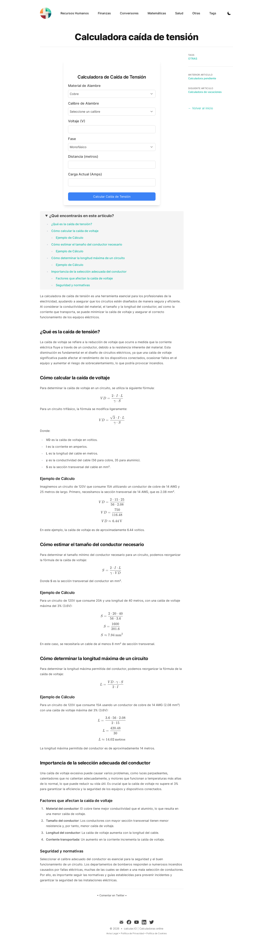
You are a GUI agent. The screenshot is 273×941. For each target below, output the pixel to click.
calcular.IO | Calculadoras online (143, 928)
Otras (196, 13)
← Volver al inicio (200, 108)
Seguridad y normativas (73, 285)
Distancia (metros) (83, 156)
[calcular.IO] (47, 13)
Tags (212, 13)
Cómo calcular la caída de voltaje (74, 231)
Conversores (129, 13)
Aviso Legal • (113, 933)
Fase (72, 139)
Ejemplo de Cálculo (69, 237)
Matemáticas (157, 13)
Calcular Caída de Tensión (111, 196)
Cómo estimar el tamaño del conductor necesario (86, 244)
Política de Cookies (156, 933)
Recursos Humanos (75, 13)
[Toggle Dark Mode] (229, 13)
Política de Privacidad (132, 933)
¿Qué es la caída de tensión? (71, 224)
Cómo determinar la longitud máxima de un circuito (88, 258)
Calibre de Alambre (83, 103)
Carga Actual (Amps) (85, 174)
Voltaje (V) (76, 121)
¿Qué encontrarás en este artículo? (81, 215)
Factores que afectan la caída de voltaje (84, 278)
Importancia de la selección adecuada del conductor (89, 271)
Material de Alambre (84, 86)
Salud (179, 13)
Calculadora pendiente (202, 78)
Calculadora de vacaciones (205, 91)
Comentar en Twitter (111, 895)
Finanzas (104, 13)
